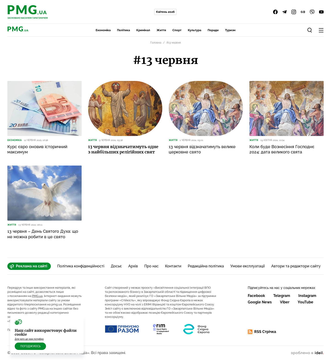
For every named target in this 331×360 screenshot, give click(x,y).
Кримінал (143, 30)
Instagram (307, 296)
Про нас (151, 266)
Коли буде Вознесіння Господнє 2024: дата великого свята (281, 149)
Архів (133, 266)
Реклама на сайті (28, 266)
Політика (123, 30)
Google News (260, 302)
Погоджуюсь (30, 346)
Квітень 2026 (165, 12)
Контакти (173, 266)
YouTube (305, 302)
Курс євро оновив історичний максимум (37, 149)
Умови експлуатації (247, 266)
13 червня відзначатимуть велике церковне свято (202, 149)
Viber (284, 302)
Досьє (116, 266)
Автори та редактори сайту (296, 266)
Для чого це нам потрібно (29, 339)
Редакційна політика (206, 266)
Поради (213, 30)
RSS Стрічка (262, 332)
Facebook (256, 296)
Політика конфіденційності (80, 266)
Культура (194, 30)
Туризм (230, 30)
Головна (155, 42)
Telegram (281, 296)
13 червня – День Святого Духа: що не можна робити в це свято (42, 234)
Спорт (176, 30)
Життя (161, 30)
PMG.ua (37, 296)
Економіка (103, 30)
